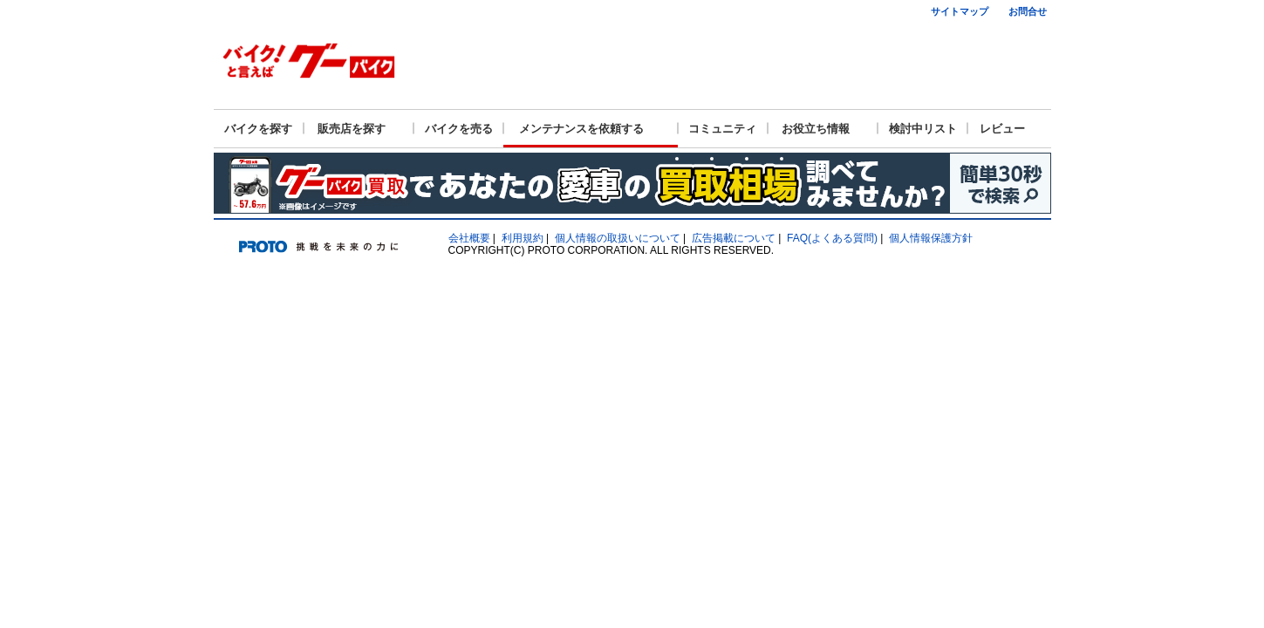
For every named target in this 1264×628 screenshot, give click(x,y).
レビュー (1002, 128)
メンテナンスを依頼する (581, 128)
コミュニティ (722, 128)
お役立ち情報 (816, 128)
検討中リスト (923, 128)
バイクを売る (459, 128)
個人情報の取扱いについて (617, 238)
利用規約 (522, 238)
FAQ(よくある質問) (832, 238)
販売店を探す (352, 128)
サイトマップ (959, 11)
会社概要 (469, 238)
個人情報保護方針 (931, 238)
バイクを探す (258, 128)
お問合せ (1027, 11)
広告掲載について (733, 238)
